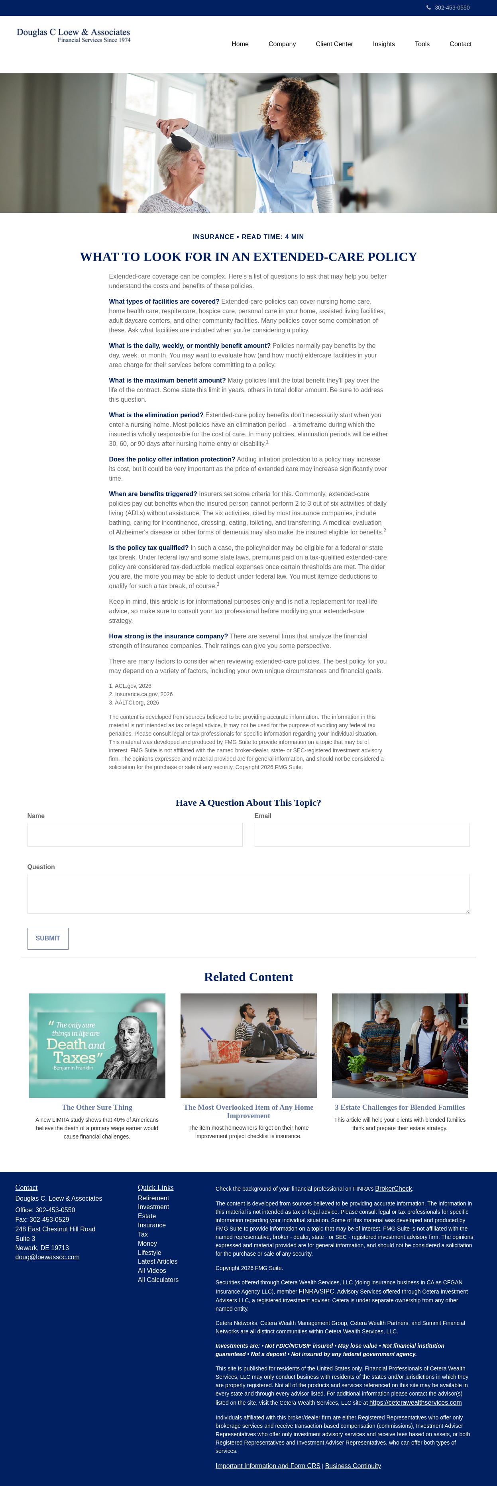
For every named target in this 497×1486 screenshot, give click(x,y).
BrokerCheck (393, 1188)
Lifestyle (149, 1252)
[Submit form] (48, 939)
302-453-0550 (447, 7)
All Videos (152, 1270)
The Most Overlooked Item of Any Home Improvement (248, 1111)
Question (41, 867)
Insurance (152, 1225)
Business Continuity (353, 1465)
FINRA (308, 1291)
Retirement (153, 1198)
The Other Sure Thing (97, 1107)
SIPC (326, 1291)
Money (147, 1243)
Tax (143, 1234)
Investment (153, 1206)
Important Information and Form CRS (268, 1465)
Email (263, 816)
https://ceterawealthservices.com (415, 1402)
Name (36, 816)
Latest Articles (158, 1261)
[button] (282, 44)
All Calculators (158, 1279)
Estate (147, 1216)
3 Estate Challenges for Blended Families (400, 1107)
